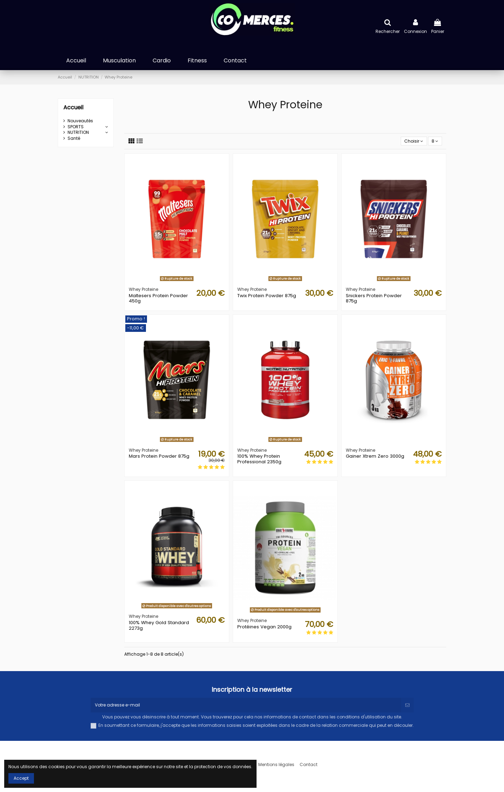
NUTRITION (78, 132)
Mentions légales (276, 764)
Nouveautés (80, 121)
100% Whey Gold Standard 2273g (159, 625)
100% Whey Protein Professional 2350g (259, 459)
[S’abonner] (407, 705)
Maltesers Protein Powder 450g (158, 298)
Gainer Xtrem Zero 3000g (375, 456)
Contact (308, 764)
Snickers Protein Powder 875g (374, 298)
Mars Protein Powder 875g (159, 456)
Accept (21, 778)
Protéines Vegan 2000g (264, 626)
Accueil (73, 107)
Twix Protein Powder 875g (266, 295)
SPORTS (76, 127)
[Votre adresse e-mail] (246, 705)
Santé (74, 138)
